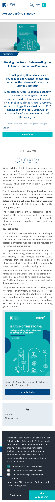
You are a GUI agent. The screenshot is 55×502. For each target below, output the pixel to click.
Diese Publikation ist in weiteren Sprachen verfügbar (27, 123)
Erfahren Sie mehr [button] (15, 461)
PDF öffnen (27, 134)
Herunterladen (27, 391)
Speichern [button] (15, 495)
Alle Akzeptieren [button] (41, 495)
